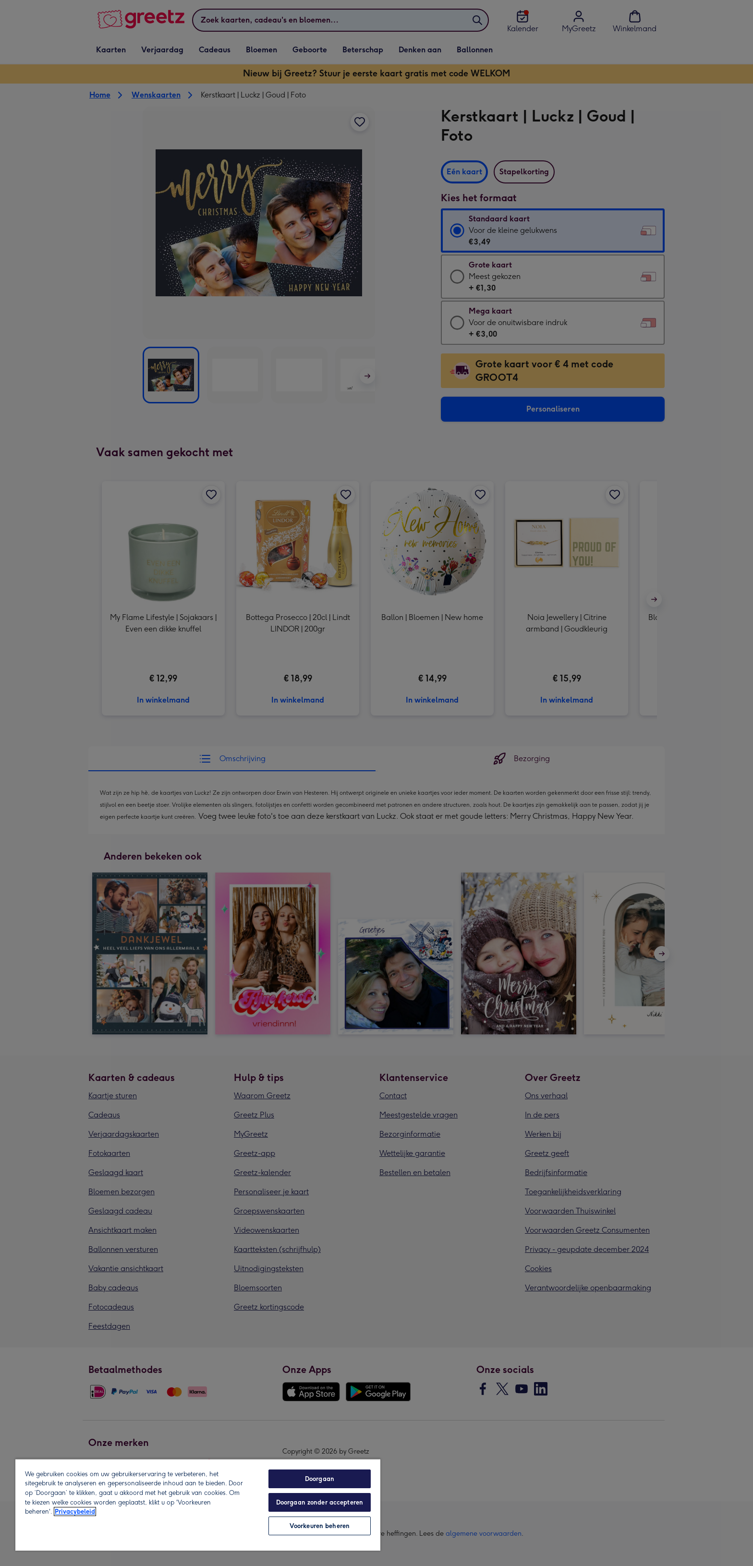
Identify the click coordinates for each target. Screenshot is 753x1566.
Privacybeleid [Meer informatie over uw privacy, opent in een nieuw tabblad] (75, 1511)
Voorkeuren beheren (320, 1526)
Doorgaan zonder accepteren (319, 1502)
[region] (197, 1504)
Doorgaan (319, 1478)
